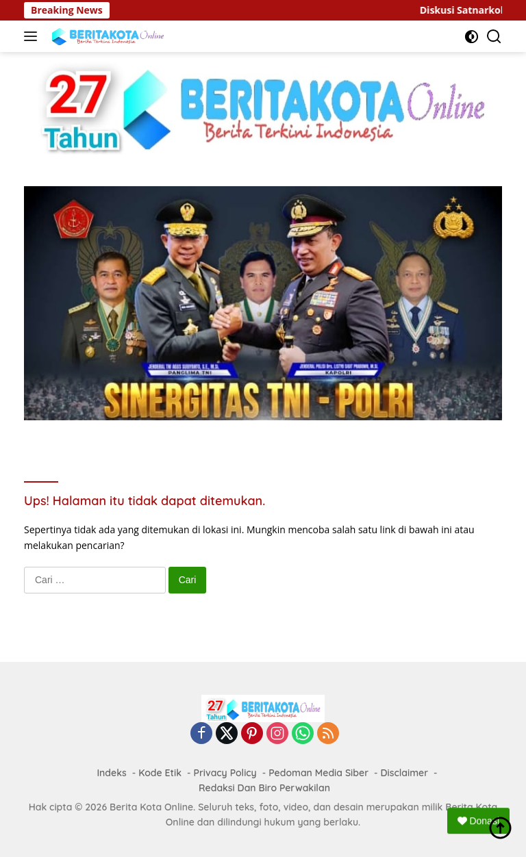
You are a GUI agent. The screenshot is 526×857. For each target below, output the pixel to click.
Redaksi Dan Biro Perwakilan (264, 788)
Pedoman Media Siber (318, 773)
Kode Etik (159, 773)
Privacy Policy (224, 773)
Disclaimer (405, 773)
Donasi (478, 820)
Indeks (111, 773)
